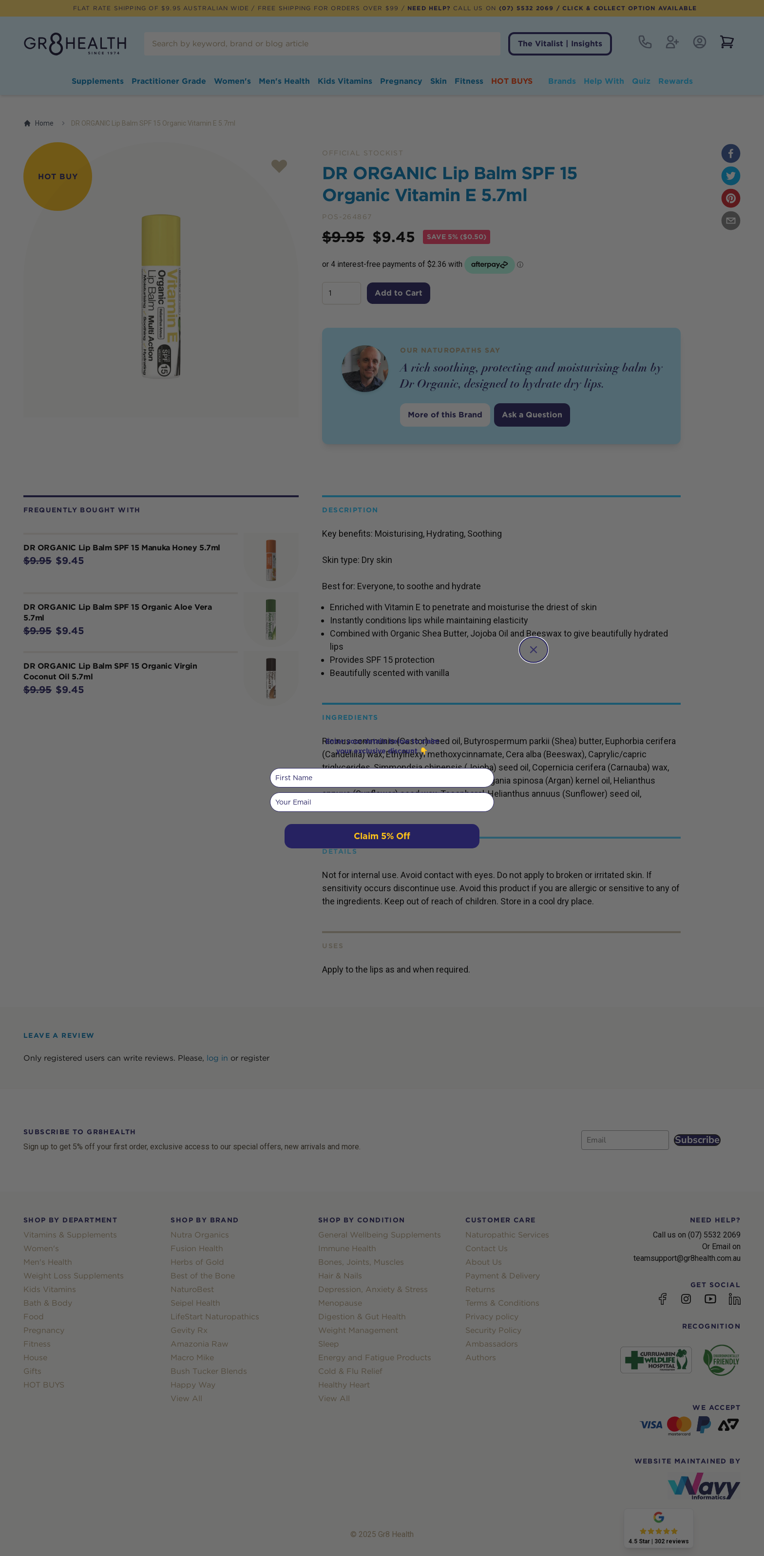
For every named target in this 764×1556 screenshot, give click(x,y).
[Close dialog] (533, 649)
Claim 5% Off (382, 836)
